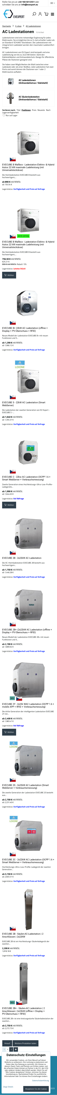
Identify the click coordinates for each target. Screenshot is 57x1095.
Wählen (9, 275)
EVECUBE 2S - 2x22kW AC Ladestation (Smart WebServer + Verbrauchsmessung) (25, 786)
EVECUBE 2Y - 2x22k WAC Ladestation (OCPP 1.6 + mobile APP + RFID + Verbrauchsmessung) (28, 705)
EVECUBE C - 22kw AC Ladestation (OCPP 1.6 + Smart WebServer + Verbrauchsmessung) (26, 478)
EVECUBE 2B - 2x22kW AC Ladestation (21, 558)
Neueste (41, 110)
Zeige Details (8, 1087)
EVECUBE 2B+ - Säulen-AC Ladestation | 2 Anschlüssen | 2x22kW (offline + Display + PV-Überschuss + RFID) (23, 1011)
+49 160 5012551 (26, 1)
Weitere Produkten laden (25, 1043)
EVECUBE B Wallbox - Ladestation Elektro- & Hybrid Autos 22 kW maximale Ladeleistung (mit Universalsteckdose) (28, 167)
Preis (34, 110)
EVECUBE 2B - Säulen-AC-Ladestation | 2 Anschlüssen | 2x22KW (22, 935)
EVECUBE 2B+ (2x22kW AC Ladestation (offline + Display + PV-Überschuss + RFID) (27, 631)
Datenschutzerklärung (40, 1080)
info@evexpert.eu (29, 4)
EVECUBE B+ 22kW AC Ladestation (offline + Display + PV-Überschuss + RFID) (25, 329)
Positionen (26, 110)
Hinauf (7, 1043)
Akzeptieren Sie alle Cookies (36, 1088)
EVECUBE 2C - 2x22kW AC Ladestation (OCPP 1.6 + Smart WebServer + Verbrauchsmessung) (28, 861)
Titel (18, 110)
